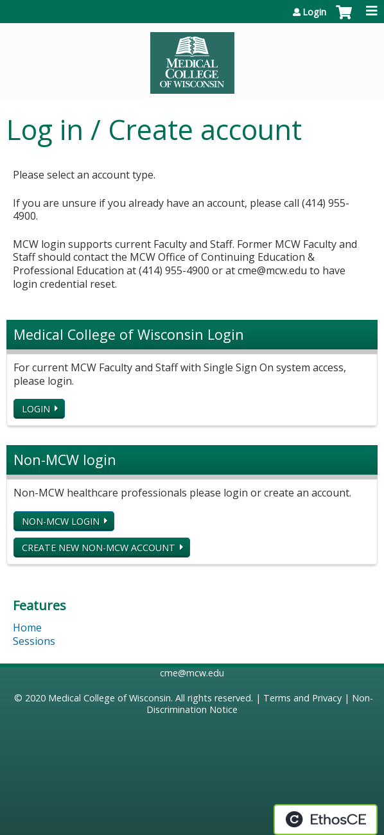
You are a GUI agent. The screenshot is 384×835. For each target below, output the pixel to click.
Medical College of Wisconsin (109, 698)
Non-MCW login (61, 521)
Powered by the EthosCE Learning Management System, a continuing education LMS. (326, 819)
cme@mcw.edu (192, 673)
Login (314, 12)
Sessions (34, 641)
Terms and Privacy (302, 698)
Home (27, 627)
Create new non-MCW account (98, 547)
